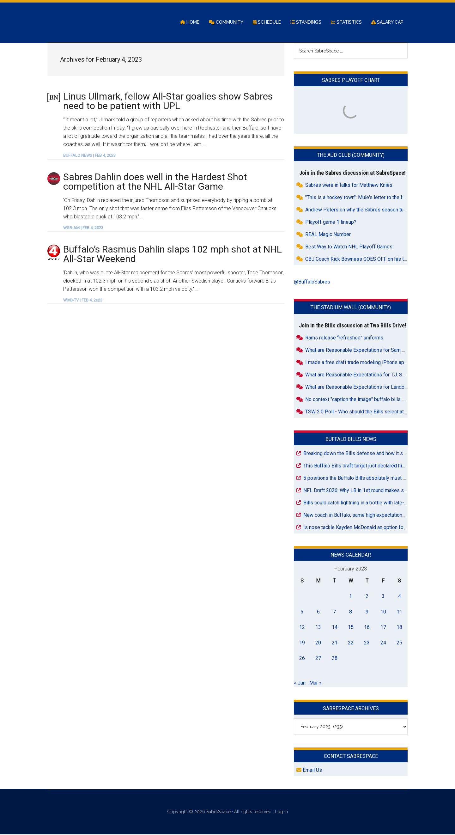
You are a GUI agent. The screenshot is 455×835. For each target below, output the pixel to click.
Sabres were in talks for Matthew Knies (348, 186)
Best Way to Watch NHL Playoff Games (348, 247)
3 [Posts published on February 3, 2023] (383, 597)
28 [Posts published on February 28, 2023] (334, 658)
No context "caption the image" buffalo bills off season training (374, 400)
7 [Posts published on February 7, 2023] (334, 612)
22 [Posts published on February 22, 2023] (351, 643)
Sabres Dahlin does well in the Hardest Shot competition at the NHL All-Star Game (155, 182)
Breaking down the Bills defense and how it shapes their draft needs (378, 454)
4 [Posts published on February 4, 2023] (399, 597)
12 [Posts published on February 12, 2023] (302, 628)
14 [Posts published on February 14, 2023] (334, 628)
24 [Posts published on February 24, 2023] (383, 643)
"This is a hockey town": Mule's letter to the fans (357, 198)
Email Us (309, 771)
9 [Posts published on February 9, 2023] (367, 612)
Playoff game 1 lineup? (330, 223)
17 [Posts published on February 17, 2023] (383, 628)
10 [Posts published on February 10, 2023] (383, 612)
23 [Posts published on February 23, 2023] (367, 643)
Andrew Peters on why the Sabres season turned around (367, 210)
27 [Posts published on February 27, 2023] (318, 658)
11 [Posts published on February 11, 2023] (399, 612)
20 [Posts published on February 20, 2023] (318, 643)
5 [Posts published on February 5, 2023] (301, 612)
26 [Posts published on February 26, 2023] (302, 658)
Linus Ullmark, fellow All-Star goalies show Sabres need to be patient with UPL (168, 101)
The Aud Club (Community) (351, 156)
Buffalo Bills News (350, 439)
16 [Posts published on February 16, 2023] (367, 628)
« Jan (300, 683)
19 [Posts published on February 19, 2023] (302, 643)
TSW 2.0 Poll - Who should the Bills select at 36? (359, 412)
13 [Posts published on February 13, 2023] (318, 628)
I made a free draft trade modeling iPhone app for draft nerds (372, 363)
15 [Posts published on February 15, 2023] (351, 628)
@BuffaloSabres (312, 282)
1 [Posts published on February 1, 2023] (350, 597)
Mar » (315, 683)
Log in (281, 812)
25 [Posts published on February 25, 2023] (399, 643)
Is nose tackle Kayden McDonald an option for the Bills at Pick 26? (376, 528)
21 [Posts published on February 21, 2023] (334, 643)
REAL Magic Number (328, 235)
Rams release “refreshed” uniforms (344, 338)
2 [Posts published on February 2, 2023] (367, 597)
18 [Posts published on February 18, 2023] (399, 628)
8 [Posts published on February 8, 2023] (350, 612)
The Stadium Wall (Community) (351, 308)
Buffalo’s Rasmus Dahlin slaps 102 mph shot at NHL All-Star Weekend (172, 254)
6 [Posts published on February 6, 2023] (318, 612)
